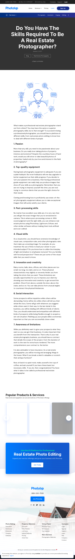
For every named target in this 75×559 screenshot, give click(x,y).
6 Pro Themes (26, 529)
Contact (64, 540)
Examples (8, 535)
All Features (45, 529)
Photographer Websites (49, 537)
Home (30, 8)
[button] (6, 418)
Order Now (25, 538)
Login (66, 2)
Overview (24, 526)
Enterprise (9, 531)
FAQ (63, 535)
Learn (52, 8)
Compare (8, 533)
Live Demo (25, 531)
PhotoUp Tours (46, 526)
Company (53, 2)
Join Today (37, 465)
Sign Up (64, 529)
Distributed (9, 529)
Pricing (46, 8)
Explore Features (27, 533)
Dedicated (9, 526)
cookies (37, 553)
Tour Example (46, 531)
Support (59, 2)
